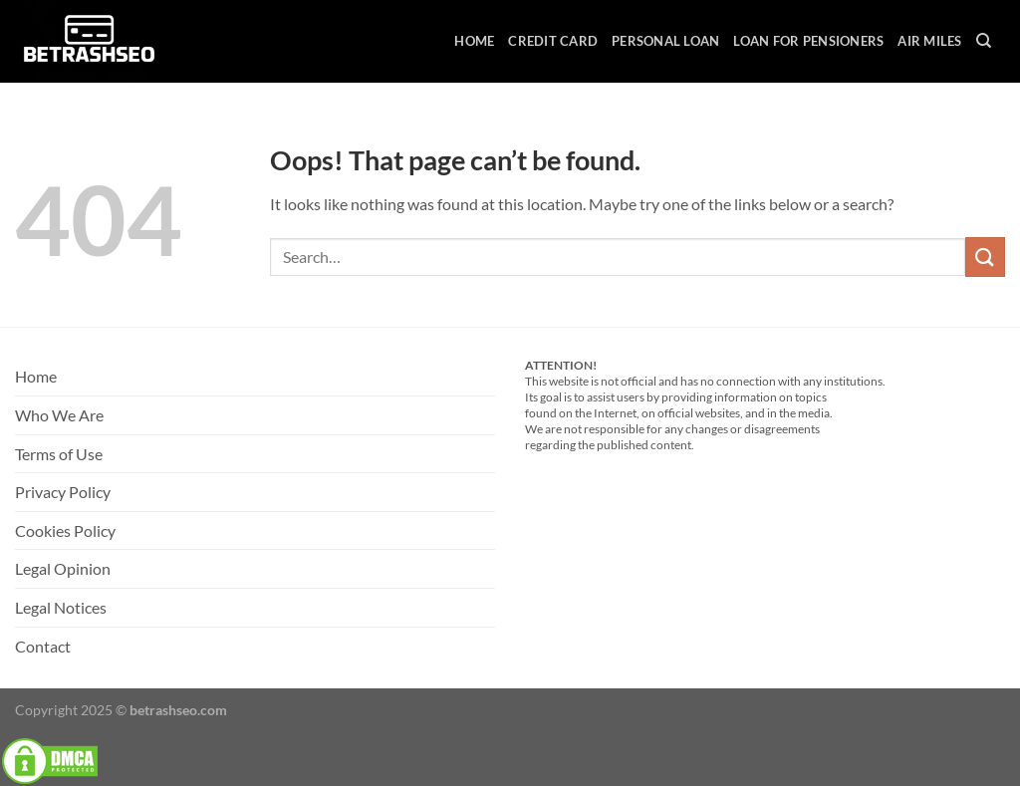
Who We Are (59, 414)
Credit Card (553, 41)
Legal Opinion (63, 568)
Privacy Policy (63, 491)
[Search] (983, 41)
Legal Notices (61, 607)
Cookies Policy (65, 530)
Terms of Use (59, 453)
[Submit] (985, 256)
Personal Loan (665, 41)
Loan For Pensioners (808, 41)
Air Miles (929, 41)
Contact (43, 646)
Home (474, 41)
